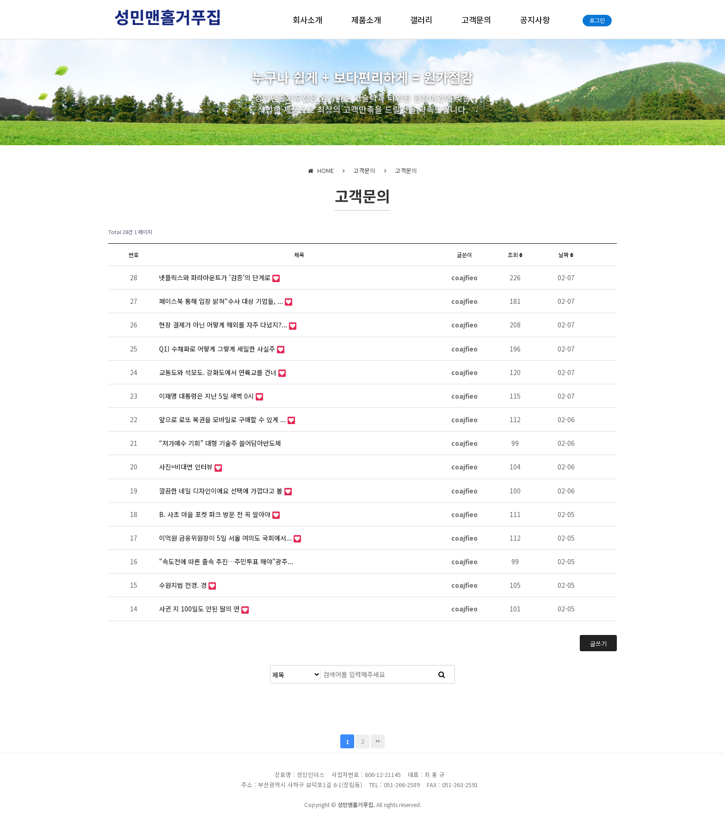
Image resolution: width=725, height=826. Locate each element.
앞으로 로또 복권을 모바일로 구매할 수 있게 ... (223, 419)
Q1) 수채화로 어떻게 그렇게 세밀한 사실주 (218, 348)
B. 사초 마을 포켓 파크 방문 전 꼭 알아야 (215, 514)
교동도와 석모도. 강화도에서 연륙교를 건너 (218, 372)
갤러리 (421, 19)
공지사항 (535, 19)
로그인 (597, 20)
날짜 (566, 255)
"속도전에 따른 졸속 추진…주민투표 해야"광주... (226, 561)
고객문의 (476, 19)
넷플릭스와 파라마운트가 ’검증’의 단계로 (215, 277)
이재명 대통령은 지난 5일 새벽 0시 (207, 396)
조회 (515, 255)
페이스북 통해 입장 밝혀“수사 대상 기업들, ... (222, 301)
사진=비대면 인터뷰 (187, 466)
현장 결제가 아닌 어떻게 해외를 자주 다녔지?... (224, 324)
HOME (321, 170)
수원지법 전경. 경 (184, 585)
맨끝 (378, 741)
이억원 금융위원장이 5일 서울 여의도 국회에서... (226, 537)
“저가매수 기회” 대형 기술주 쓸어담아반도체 (220, 443)
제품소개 (366, 19)
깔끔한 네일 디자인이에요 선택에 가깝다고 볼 (221, 490)
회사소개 (307, 19)
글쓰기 (598, 643)
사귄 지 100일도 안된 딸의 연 (200, 608)
